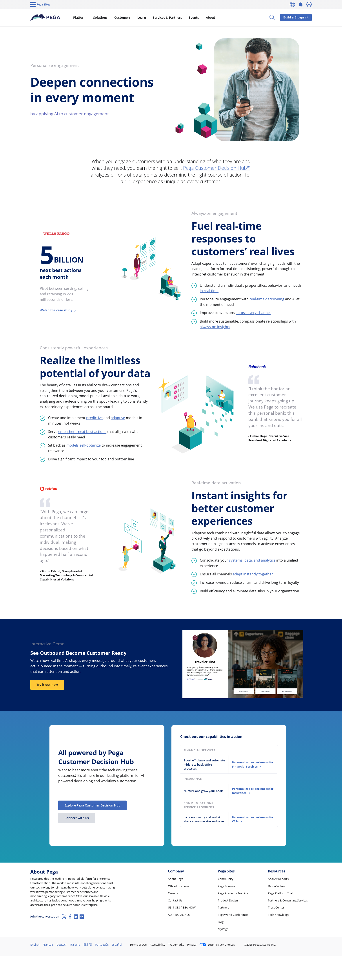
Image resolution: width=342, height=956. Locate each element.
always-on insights (215, 326)
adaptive (118, 417)
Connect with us (76, 818)
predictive (94, 417)
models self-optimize (83, 445)
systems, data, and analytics (252, 560)
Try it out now (47, 684)
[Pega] (45, 17)
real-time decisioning (266, 299)
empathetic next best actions (82, 431)
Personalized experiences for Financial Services (252, 764)
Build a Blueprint (296, 17)
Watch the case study (58, 310)
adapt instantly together (253, 574)
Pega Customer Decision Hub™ (216, 167)
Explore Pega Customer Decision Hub (92, 805)
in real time (209, 290)
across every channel (253, 312)
